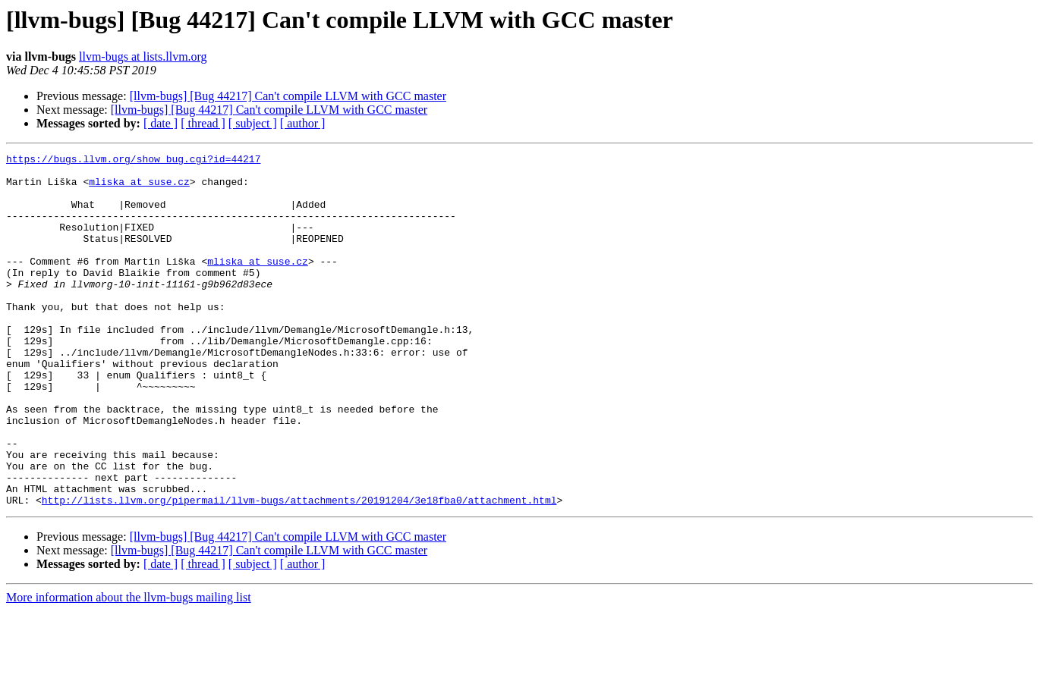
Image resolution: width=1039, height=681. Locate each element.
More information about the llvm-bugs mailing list (128, 667)
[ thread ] (203, 123)
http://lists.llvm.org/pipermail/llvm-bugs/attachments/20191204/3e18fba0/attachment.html (299, 570)
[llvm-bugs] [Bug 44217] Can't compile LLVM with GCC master (288, 95)
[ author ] (303, 123)
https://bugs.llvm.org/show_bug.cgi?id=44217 (133, 161)
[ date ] (160, 123)
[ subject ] (252, 123)
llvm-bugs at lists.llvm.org (143, 56)
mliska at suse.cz (139, 188)
